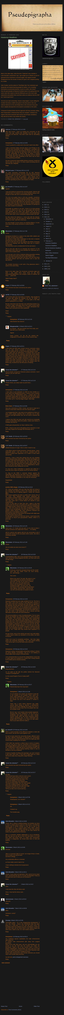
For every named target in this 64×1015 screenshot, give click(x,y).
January (48, 261)
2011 (45, 264)
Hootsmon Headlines (51, 243)
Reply (7, 138)
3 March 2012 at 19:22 (27, 884)
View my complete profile (50, 288)
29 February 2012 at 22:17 (28, 772)
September (49, 224)
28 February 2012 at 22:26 (28, 554)
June (47, 231)
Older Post (36, 1006)
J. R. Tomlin (9, 436)
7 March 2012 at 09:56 (20, 908)
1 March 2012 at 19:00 (20, 821)
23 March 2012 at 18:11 (25, 326)
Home (20, 1006)
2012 (45, 217)
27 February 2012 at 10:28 (18, 129)
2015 (45, 209)
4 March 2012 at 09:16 (20, 899)
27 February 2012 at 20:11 (17, 346)
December (49, 219)
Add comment (6, 963)
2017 (45, 204)
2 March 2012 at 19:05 (19, 847)
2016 (45, 207)
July (47, 228)
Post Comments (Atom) (14, 1009)
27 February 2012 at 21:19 (28, 380)
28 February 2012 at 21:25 (20, 526)
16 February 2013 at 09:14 (20, 936)
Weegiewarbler (14, 326)
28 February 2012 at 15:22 (25, 487)
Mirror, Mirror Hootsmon (51, 253)
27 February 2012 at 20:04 (17, 285)
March (47, 238)
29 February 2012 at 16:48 (20, 729)
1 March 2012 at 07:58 (24, 797)
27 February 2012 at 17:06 (20, 231)
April (47, 236)
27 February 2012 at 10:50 (20, 143)
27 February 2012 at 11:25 (21, 170)
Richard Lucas (10, 170)
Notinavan (48, 250)
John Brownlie (10, 821)
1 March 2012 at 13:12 (24, 804)
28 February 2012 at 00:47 (20, 445)
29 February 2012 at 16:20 (28, 667)
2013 (45, 214)
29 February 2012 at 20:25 (24, 568)
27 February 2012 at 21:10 (28, 369)
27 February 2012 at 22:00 (20, 406)
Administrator (10, 899)
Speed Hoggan (49, 255)
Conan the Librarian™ (12, 369)
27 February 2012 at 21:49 (20, 389)
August (48, 226)
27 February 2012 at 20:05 (17, 294)
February (48, 241)
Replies (9, 316)
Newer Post (4, 1006)
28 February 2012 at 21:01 (25, 319)
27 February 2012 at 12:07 (20, 186)
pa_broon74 (9, 186)
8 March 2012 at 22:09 (17, 920)
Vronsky (8, 920)
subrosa (8, 129)
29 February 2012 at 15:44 (20, 649)
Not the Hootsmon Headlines (53, 248)
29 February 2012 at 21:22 (28, 763)
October (48, 221)
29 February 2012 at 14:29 (20, 599)
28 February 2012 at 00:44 (20, 436)
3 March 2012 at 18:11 (20, 872)
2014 (45, 212)
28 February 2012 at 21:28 (20, 542)
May (47, 233)
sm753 (7, 294)
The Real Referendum (51, 257)
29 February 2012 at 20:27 (24, 684)
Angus (7, 285)
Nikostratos (9, 231)
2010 (45, 266)
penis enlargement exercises (20, 957)
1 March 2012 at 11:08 (24, 691)
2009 (45, 268)
